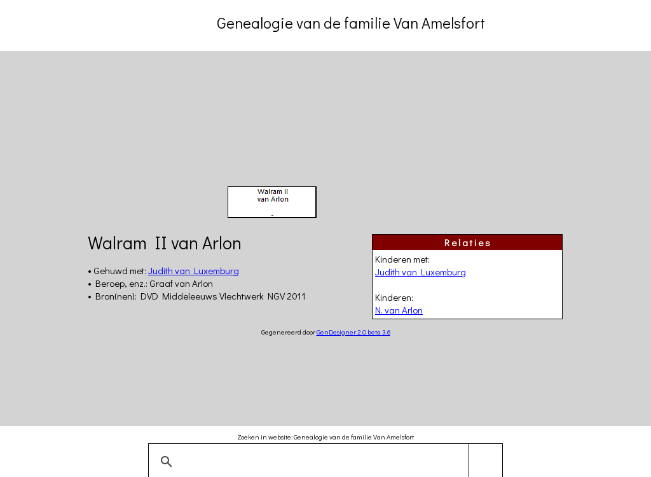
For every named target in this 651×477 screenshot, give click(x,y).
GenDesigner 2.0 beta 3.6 (353, 331)
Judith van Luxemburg (420, 271)
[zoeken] (323, 461)
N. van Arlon (399, 309)
